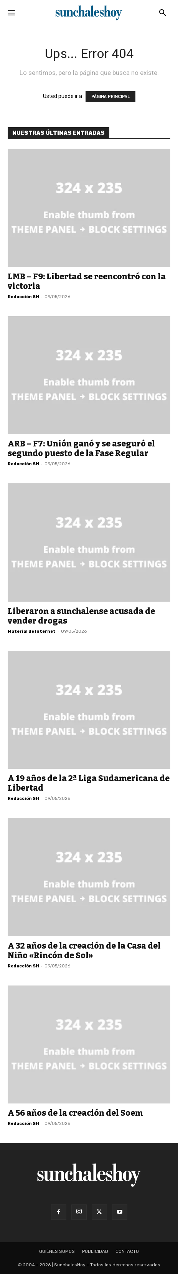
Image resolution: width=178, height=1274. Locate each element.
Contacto (127, 1251)
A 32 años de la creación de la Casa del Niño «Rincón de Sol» (84, 950)
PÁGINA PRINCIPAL (110, 96)
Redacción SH (23, 296)
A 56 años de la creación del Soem (75, 1113)
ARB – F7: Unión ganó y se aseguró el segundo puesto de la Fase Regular (81, 448)
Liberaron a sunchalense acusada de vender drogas (81, 616)
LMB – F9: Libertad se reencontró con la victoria (87, 281)
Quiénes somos (57, 1251)
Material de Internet (32, 631)
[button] (162, 13)
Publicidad (95, 1251)
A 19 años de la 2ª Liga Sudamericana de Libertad (89, 783)
